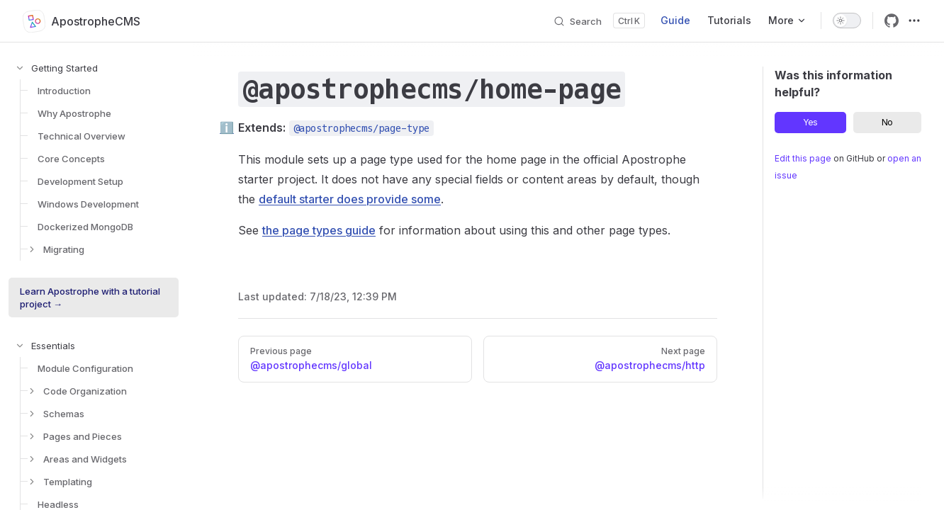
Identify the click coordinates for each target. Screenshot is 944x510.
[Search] (599, 20)
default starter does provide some (350, 199)
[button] (82, 68)
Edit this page (803, 158)
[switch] (847, 20)
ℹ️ (227, 127)
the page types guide (319, 230)
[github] (891, 20)
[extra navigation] (914, 20)
